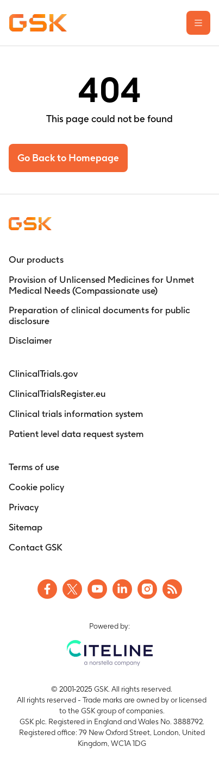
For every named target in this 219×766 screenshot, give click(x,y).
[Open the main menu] (198, 23)
